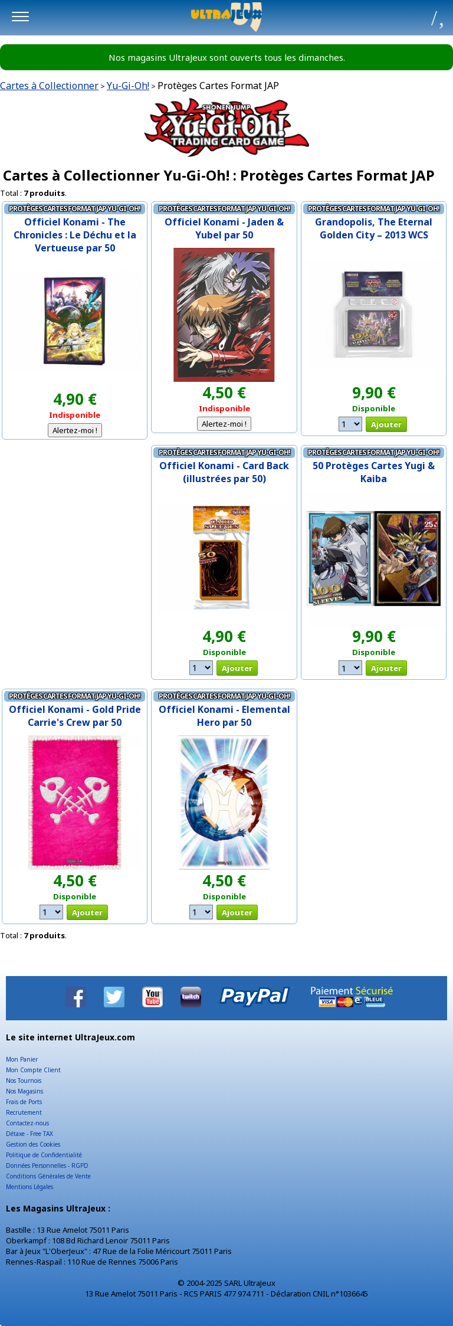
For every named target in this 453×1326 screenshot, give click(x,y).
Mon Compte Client (33, 1070)
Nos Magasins (24, 1091)
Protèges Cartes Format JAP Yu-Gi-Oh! (74, 209)
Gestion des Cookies (33, 1144)
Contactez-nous (27, 1123)
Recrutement (24, 1112)
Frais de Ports (24, 1102)
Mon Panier (22, 1059)
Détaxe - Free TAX (29, 1133)
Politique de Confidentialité (44, 1155)
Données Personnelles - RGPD (47, 1165)
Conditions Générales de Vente (48, 1176)
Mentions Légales (29, 1187)
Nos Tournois (23, 1080)
